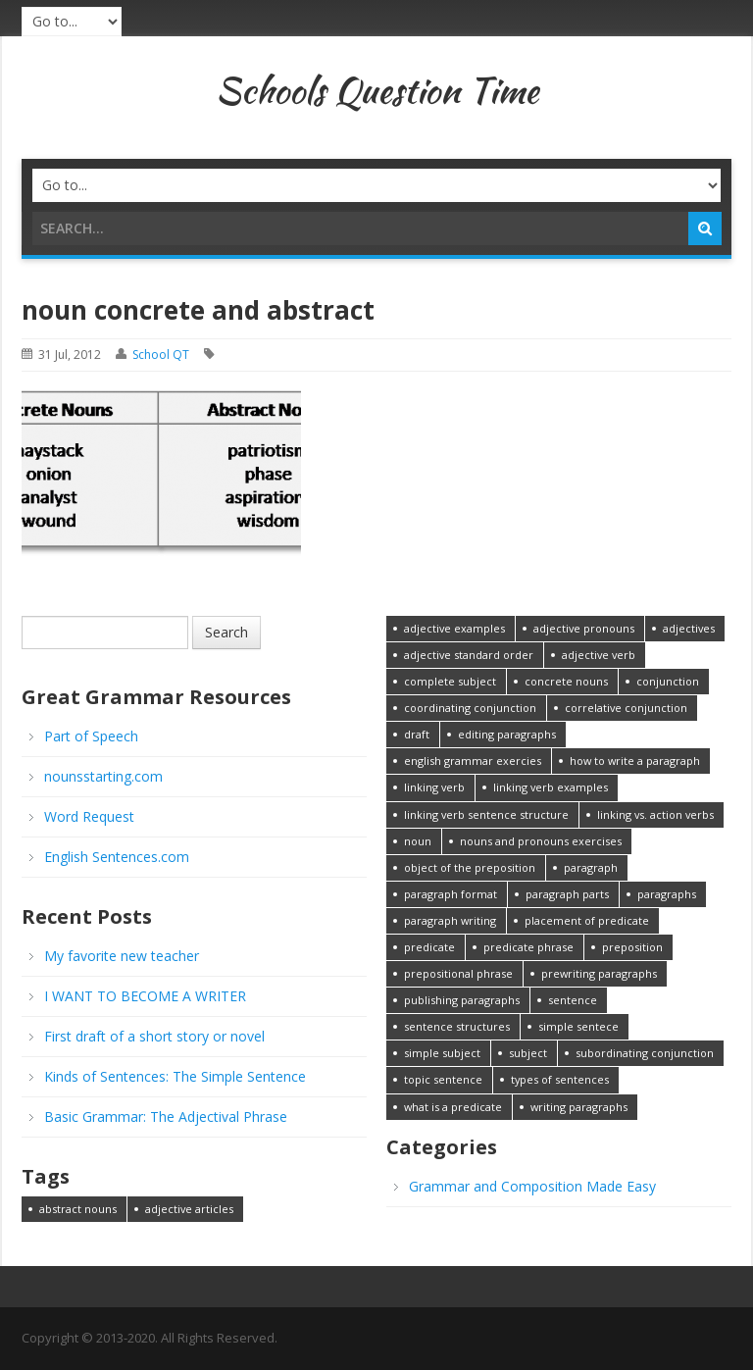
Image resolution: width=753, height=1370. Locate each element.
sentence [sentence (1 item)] (572, 999)
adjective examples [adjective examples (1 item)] (454, 628)
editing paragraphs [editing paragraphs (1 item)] (507, 734)
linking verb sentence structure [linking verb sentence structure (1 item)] (486, 814)
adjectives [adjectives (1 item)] (689, 628)
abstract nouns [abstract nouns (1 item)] (78, 1208)
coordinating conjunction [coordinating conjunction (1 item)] (470, 707)
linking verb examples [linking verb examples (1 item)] (550, 787)
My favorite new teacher (121, 955)
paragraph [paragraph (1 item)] (591, 867)
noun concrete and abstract (198, 310)
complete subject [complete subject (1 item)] (450, 681)
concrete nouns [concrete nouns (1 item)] (566, 681)
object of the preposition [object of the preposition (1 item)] (469, 867)
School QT (160, 354)
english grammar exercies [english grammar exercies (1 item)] (472, 760)
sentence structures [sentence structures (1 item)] (457, 1026)
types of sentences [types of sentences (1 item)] (560, 1079)
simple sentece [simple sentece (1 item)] (578, 1026)
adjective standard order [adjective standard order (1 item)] (468, 654)
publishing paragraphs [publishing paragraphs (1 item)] (462, 999)
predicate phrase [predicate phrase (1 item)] (528, 946)
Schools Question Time (377, 90)
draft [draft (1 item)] (416, 734)
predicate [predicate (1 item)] (429, 946)
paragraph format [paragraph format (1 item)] (450, 894)
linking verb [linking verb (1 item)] (434, 787)
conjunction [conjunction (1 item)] (667, 681)
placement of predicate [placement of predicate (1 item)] (587, 920)
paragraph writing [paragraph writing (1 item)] (450, 920)
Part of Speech (91, 736)
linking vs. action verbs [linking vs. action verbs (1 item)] (655, 814)
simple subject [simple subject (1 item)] (442, 1052)
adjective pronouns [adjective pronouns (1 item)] (583, 628)
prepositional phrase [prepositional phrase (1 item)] (458, 973)
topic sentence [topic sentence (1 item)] (443, 1079)
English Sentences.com (116, 856)
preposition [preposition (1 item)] (632, 946)
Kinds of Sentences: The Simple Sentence (175, 1076)
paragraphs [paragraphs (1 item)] (666, 894)
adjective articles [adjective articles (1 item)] (189, 1208)
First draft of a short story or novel (154, 1036)
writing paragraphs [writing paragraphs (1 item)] (579, 1106)
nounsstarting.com (103, 776)
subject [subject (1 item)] (528, 1052)
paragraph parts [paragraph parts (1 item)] (567, 894)
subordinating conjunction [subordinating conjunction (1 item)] (645, 1052)
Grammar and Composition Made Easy (532, 1186)
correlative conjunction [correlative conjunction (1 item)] (626, 707)
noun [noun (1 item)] (417, 841)
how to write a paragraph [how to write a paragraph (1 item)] (635, 760)
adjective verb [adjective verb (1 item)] (598, 654)
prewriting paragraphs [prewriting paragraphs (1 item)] (599, 973)
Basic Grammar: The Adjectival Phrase (165, 1116)
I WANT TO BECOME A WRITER (145, 996)
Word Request (89, 816)
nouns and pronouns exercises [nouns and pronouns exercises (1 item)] (541, 841)
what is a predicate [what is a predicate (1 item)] (453, 1106)
